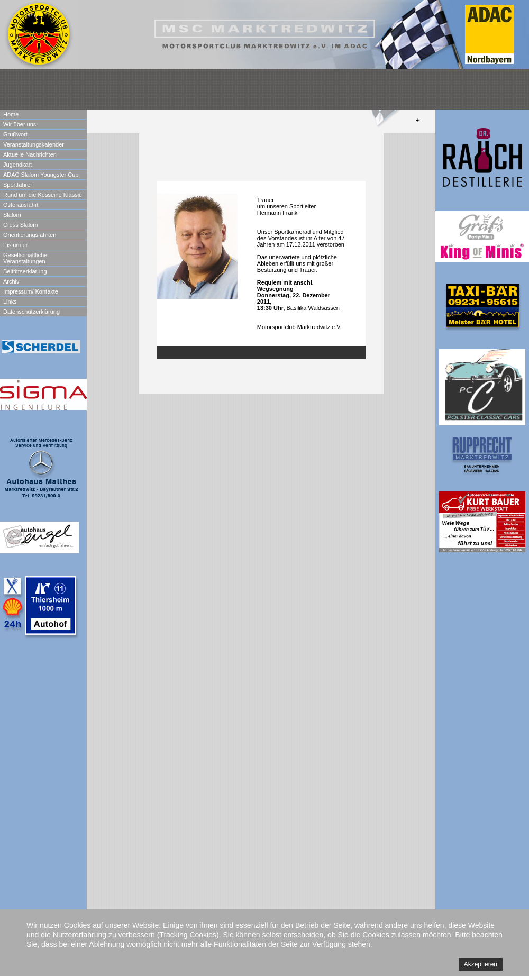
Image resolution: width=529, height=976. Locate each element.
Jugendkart (17, 164)
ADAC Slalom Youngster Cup (40, 174)
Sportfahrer (17, 184)
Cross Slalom (20, 225)
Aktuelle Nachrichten (30, 154)
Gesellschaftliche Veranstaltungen (25, 258)
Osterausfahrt (21, 205)
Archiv (11, 281)
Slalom (12, 215)
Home (11, 114)
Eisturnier (15, 245)
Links (10, 301)
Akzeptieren (480, 964)
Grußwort (15, 134)
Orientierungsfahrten (29, 235)
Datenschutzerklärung (31, 311)
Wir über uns (19, 124)
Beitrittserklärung (25, 271)
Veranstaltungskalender (33, 144)
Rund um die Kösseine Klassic (42, 194)
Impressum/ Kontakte (30, 291)
